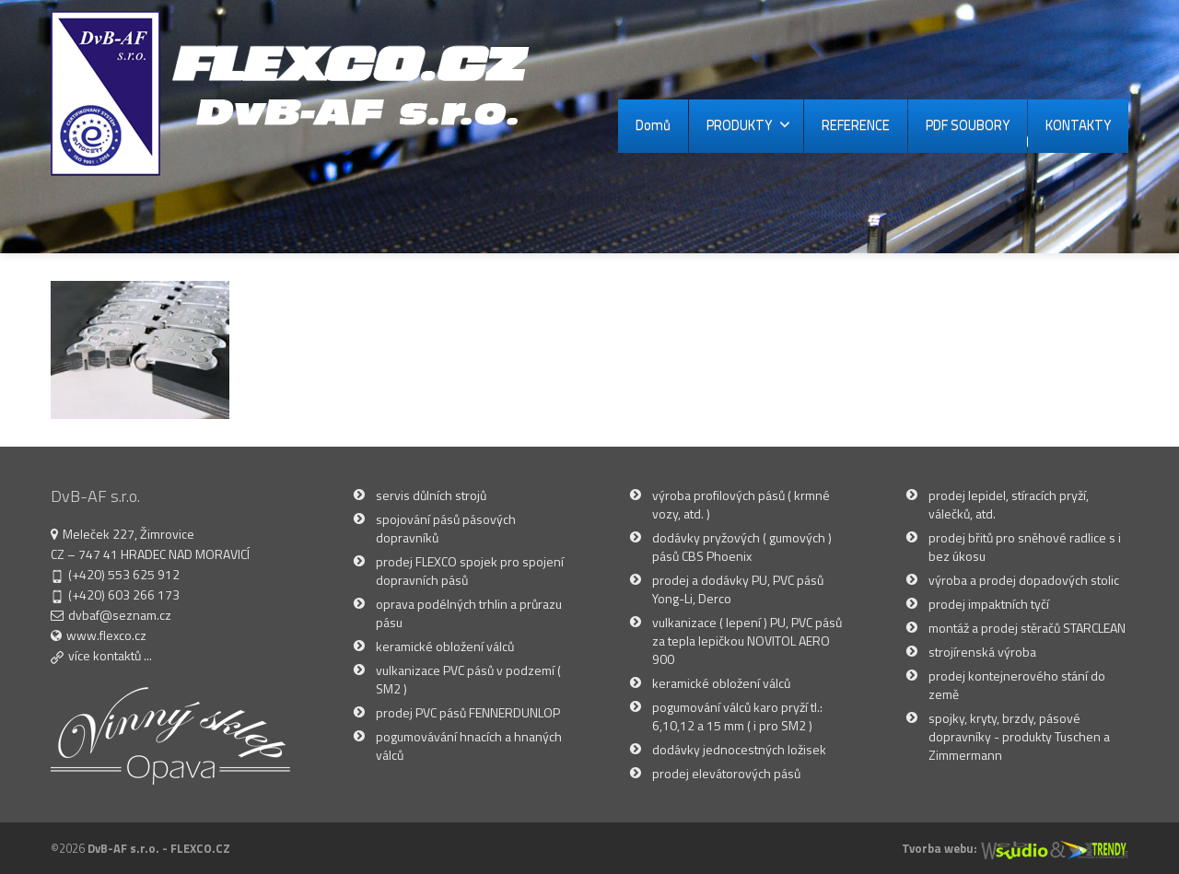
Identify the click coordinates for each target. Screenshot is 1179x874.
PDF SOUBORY (968, 124)
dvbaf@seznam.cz (119, 614)
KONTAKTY (1078, 124)
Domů (653, 124)
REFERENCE (856, 124)
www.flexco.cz (106, 635)
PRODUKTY (748, 124)
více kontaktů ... (110, 655)
